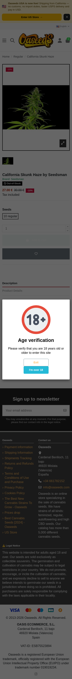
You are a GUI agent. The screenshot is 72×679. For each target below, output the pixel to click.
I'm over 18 (36, 369)
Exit (36, 362)
